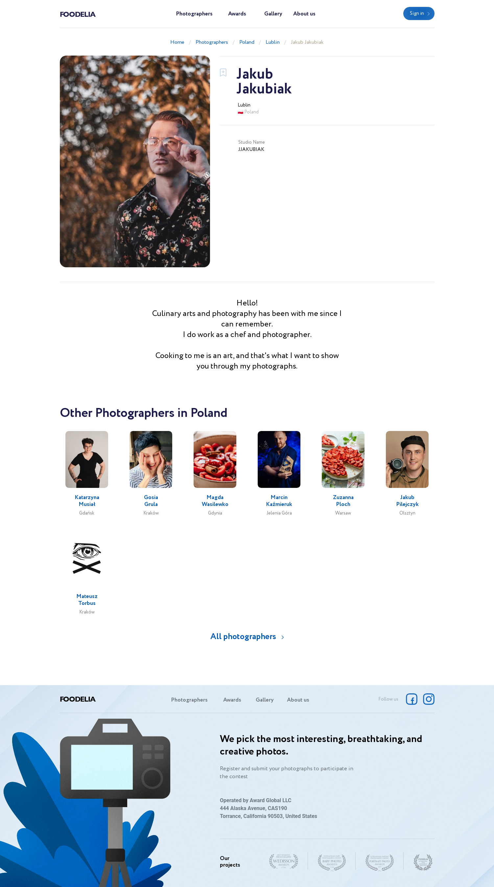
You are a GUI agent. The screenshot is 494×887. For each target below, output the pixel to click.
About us (304, 14)
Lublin (273, 42)
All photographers (243, 637)
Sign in (417, 13)
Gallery (273, 14)
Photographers (194, 14)
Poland (246, 42)
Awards (237, 14)
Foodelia (77, 14)
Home (177, 42)
